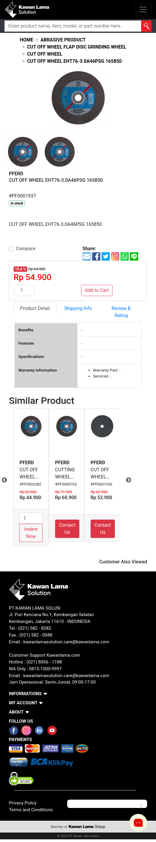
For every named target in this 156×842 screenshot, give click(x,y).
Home (26, 40)
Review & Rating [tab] (121, 312)
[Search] (72, 26)
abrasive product (63, 40)
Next (124, 480)
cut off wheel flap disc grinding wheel (76, 47)
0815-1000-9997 (45, 668)
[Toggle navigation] (143, 9)
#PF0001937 (22, 196)
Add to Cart (97, 290)
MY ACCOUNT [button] (23, 703)
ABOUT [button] (16, 712)
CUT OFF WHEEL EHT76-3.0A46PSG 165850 (74, 61)
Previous (9, 480)
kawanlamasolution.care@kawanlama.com (66, 642)
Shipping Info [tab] (78, 308)
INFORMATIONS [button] (25, 693)
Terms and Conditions (31, 809)
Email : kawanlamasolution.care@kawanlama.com (59, 675)
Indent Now (31, 532)
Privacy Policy (23, 803)
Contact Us (67, 528)
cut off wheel (44, 54)
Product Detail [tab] (35, 308)
